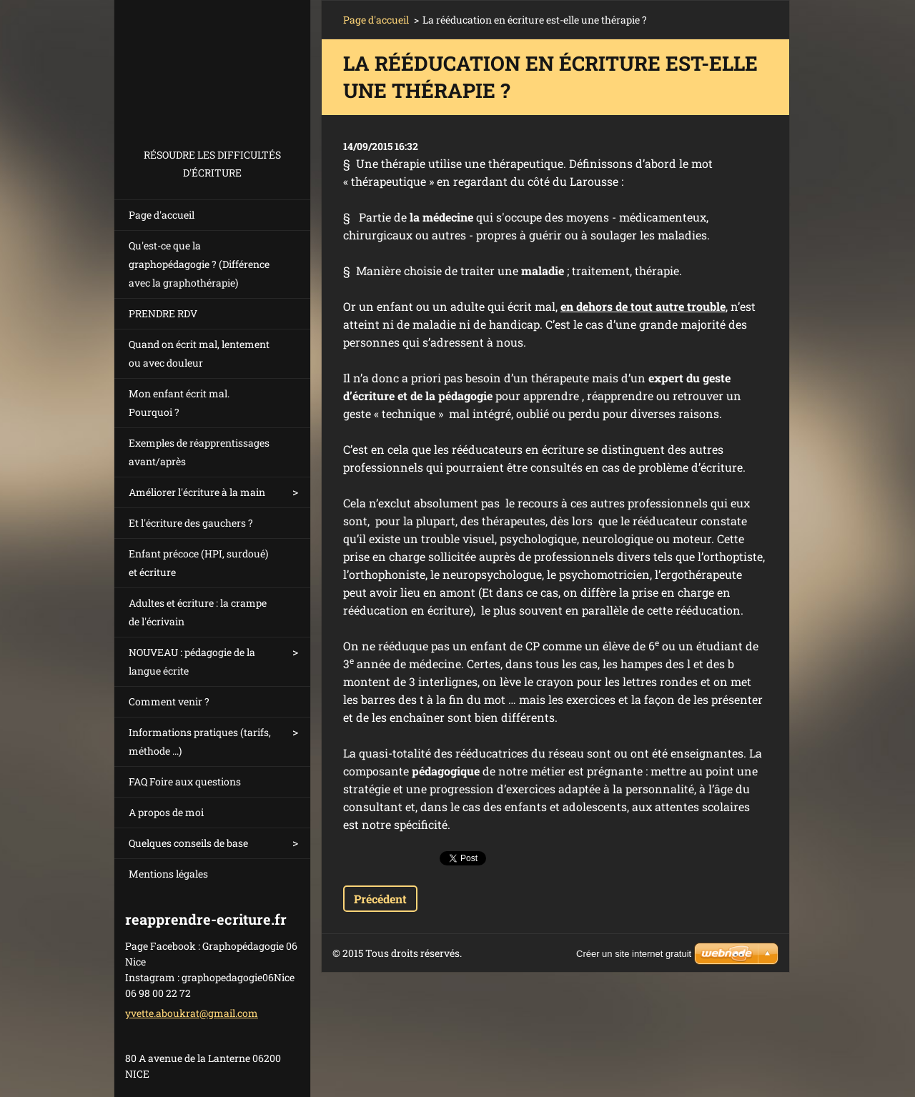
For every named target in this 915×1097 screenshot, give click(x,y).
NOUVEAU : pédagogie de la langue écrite (192, 661)
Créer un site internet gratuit (633, 953)
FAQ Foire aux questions (185, 781)
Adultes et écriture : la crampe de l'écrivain (198, 612)
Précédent (380, 898)
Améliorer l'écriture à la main (197, 492)
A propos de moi (166, 812)
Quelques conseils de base (188, 843)
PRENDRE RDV (163, 313)
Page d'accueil (161, 215)
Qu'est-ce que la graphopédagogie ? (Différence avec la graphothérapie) (199, 264)
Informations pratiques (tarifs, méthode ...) (200, 741)
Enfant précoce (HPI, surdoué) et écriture (198, 563)
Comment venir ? (169, 701)
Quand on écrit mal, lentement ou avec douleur (199, 353)
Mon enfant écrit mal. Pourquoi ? (179, 403)
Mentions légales (168, 873)
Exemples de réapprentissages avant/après (199, 452)
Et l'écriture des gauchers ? (191, 523)
